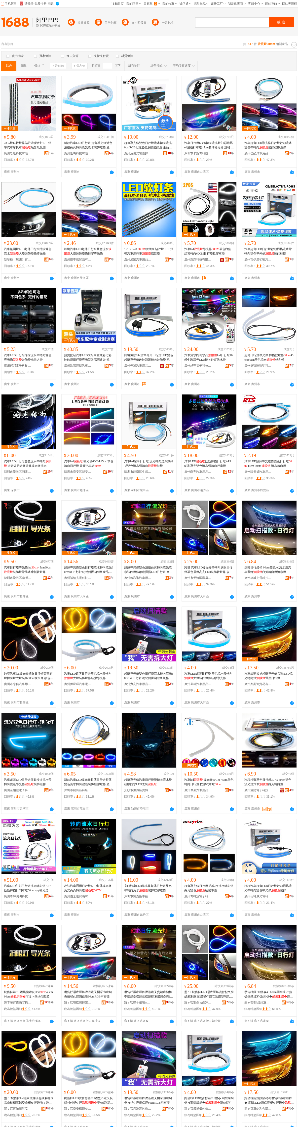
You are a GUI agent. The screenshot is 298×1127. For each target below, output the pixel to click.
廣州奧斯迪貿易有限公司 (258, 684)
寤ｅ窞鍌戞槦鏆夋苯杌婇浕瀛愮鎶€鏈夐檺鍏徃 (77, 1108)
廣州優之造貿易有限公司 (77, 896)
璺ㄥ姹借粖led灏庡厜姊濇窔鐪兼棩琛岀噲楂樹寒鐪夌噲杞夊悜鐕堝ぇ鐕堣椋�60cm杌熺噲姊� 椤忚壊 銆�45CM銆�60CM (28, 1100)
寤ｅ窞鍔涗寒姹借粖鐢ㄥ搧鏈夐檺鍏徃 (137, 1108)
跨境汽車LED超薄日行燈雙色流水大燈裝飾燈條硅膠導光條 (88, 251)
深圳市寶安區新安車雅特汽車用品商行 (77, 472)
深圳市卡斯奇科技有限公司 (198, 153)
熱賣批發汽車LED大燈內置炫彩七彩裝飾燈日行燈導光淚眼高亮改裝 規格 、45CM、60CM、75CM (88, 357)
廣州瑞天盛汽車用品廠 (258, 472)
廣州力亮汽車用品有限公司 (137, 684)
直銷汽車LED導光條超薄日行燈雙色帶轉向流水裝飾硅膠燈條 (148, 888)
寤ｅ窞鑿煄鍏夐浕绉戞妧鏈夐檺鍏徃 (258, 1002)
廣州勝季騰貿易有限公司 (77, 259)
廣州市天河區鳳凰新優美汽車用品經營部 (198, 578)
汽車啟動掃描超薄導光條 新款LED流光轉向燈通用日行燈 (268, 676)
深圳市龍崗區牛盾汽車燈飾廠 (137, 472)
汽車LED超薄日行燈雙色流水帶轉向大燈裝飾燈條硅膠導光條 (88, 676)
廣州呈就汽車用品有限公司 (198, 684)
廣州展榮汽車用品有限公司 (137, 259)
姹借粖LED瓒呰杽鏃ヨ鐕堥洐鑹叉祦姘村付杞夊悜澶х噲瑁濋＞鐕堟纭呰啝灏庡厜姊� (88, 1100)
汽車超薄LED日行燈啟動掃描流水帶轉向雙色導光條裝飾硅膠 (268, 251)
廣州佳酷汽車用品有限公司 (258, 153)
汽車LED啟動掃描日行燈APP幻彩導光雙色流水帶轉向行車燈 (207, 464)
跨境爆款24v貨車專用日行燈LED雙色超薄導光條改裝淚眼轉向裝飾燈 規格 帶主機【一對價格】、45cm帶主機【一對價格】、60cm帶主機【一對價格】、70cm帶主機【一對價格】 (148, 357)
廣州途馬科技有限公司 (77, 153)
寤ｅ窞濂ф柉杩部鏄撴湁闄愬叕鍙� (258, 1108)
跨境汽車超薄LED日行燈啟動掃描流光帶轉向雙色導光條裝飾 (268, 888)
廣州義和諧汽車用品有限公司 (137, 578)
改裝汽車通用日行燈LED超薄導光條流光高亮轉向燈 (88, 888)
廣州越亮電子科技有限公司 (198, 365)
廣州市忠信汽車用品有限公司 (17, 684)
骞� (49, 1002)
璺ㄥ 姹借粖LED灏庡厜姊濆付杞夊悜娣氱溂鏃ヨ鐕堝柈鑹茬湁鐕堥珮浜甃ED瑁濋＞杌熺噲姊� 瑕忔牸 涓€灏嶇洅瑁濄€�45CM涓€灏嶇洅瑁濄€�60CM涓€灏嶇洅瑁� (209, 994)
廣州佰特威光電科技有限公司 (258, 896)
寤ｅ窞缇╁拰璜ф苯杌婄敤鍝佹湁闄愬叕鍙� (137, 1002)
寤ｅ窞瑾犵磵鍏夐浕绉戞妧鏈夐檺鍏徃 (77, 1002)
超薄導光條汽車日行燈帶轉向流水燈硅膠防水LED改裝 (148, 782)
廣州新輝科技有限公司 (198, 259)
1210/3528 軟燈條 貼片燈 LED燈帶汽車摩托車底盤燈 (148, 251)
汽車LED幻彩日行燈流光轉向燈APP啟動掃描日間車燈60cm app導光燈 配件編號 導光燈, (28, 888)
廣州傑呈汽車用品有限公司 (198, 790)
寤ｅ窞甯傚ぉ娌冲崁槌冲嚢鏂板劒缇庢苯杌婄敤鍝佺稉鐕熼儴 (198, 1002)
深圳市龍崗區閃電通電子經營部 (17, 472)
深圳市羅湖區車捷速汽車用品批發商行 (137, 896)
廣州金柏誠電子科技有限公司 (17, 790)
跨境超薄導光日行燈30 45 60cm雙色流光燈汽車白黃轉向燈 (267, 782)
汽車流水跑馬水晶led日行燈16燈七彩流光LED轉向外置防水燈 (208, 357)
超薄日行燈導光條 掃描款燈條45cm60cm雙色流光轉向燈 (269, 357)
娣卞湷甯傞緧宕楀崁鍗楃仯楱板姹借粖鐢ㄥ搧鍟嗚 (17, 1002)
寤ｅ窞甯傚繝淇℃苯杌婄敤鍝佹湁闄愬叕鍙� (17, 1108)
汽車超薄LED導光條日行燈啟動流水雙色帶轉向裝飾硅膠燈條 (268, 145)
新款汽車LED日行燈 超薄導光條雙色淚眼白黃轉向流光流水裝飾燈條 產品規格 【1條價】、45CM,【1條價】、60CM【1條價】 (88, 145)
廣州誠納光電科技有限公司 (77, 578)
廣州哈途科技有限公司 (17, 153)
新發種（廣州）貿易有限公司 (17, 259)
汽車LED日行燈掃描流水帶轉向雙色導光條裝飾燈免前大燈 (27, 357)
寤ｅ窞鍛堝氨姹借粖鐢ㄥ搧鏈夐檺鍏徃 (198, 1108)
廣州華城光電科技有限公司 (258, 578)
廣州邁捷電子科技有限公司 (258, 790)
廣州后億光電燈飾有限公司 (137, 153)
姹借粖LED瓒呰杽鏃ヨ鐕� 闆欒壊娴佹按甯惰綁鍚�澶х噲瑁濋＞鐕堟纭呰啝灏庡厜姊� (209, 1100)
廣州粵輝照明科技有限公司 (17, 896)
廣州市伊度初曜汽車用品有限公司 (258, 259)
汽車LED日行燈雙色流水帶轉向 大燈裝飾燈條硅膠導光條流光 (27, 464)
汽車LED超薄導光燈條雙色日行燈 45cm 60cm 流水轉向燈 (268, 464)
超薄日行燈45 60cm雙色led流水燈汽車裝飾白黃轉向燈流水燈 (267, 570)
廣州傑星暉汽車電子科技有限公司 (77, 684)
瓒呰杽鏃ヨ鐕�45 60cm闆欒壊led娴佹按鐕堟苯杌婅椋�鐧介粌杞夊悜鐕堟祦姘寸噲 (268, 994)
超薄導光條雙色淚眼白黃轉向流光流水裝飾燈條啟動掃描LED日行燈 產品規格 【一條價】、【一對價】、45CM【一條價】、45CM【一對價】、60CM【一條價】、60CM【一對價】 (148, 570)
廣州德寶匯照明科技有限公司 (258, 365)
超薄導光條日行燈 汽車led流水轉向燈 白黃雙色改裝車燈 (208, 888)
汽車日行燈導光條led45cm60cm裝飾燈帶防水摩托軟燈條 (27, 570)
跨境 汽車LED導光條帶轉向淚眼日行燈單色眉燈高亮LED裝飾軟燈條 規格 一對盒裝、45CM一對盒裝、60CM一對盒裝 (208, 570)
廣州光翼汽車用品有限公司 (137, 365)
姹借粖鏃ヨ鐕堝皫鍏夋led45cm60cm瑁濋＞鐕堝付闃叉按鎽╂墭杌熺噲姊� (28, 994)
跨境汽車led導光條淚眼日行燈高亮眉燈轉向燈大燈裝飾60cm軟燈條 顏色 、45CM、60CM (28, 676)
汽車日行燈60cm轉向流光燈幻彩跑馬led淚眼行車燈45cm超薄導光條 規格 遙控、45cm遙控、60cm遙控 (209, 145)
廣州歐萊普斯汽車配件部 (77, 365)
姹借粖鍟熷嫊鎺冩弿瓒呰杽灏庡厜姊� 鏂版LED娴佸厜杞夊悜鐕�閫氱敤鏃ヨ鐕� (269, 1100)
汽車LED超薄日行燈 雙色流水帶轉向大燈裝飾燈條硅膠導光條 (208, 676)
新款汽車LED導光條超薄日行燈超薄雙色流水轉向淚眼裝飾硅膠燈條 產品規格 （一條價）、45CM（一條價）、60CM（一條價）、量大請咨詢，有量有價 (88, 782)
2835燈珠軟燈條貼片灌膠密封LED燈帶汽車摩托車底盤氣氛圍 (27, 145)
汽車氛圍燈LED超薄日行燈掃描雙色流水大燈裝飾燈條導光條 (27, 251)
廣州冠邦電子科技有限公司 (17, 365)
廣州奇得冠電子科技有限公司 (198, 896)
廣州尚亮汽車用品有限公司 (198, 472)
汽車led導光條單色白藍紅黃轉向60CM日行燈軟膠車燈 (207, 251)
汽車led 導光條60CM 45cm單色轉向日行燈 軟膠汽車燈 (88, 464)
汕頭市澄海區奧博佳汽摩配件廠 (137, 790)
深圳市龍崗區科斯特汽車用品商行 (77, 790)
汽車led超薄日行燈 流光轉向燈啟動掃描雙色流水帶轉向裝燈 (148, 464)
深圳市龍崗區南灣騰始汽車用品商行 (17, 578)
